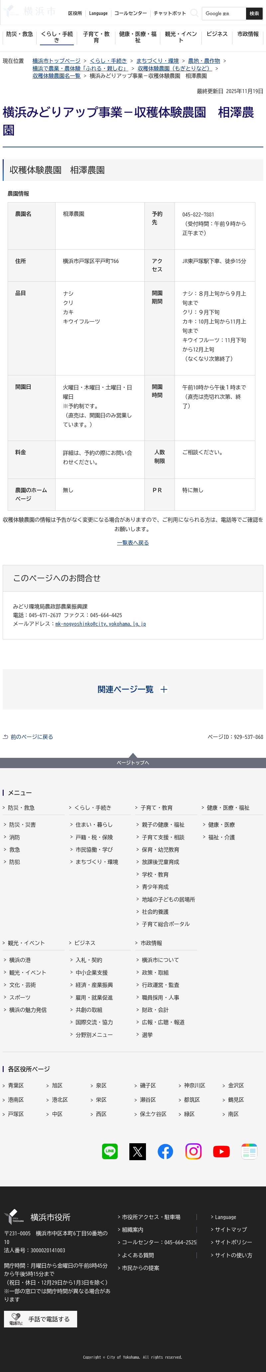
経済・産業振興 (94, 985)
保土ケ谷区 (153, 1114)
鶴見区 (236, 1099)
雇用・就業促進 (94, 997)
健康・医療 (221, 824)
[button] (133, 689)
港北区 (60, 1099)
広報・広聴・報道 (163, 1022)
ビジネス (85, 943)
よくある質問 (138, 1255)
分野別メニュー (94, 1034)
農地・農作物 (204, 61)
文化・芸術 (22, 985)
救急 (14, 849)
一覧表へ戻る (133, 542)
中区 (57, 1114)
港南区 (16, 1099)
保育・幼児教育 (160, 849)
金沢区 (236, 1085)
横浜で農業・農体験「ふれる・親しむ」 (80, 68)
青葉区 (16, 1085)
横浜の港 (20, 960)
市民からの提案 (140, 1268)
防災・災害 (22, 824)
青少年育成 (155, 887)
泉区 (101, 1085)
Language (225, 1217)
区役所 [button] (75, 13)
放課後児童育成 (160, 862)
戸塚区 (16, 1114)
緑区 (189, 1114)
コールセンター (130, 13)
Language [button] (98, 13)
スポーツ (20, 997)
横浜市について (160, 960)
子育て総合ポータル (166, 924)
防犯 (14, 862)
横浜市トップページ (56, 61)
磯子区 (148, 1085)
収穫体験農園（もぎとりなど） (175, 68)
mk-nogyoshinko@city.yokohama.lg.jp (101, 623)
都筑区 (192, 1099)
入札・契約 (89, 960)
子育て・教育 (157, 807)
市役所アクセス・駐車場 (151, 1217)
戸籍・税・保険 (94, 837)
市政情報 (151, 943)
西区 (101, 1114)
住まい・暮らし (94, 824)
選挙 (147, 1034)
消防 (14, 837)
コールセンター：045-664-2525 (159, 1242)
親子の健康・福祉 (163, 824)
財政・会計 (155, 1010)
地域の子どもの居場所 (168, 899)
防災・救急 (21, 807)
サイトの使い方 (233, 1255)
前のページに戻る (32, 737)
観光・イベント (26, 943)
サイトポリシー (233, 1242)
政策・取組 (155, 972)
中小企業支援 (92, 972)
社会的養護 (155, 911)
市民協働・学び (94, 849)
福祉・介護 (221, 837)
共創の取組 (89, 1010)
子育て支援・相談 (163, 837)
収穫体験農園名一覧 (56, 75)
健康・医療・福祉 (228, 807)
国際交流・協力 (94, 1022)
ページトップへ (133, 762)
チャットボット (170, 13)
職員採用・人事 (160, 997)
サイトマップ (231, 1229)
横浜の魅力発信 (28, 1010)
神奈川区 (194, 1085)
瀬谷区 (148, 1099)
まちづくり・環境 (157, 61)
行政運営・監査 (160, 985)
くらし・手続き (108, 61)
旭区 (57, 1085)
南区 (233, 1114)
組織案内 (132, 1229)
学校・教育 (155, 874)
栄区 (101, 1099)
